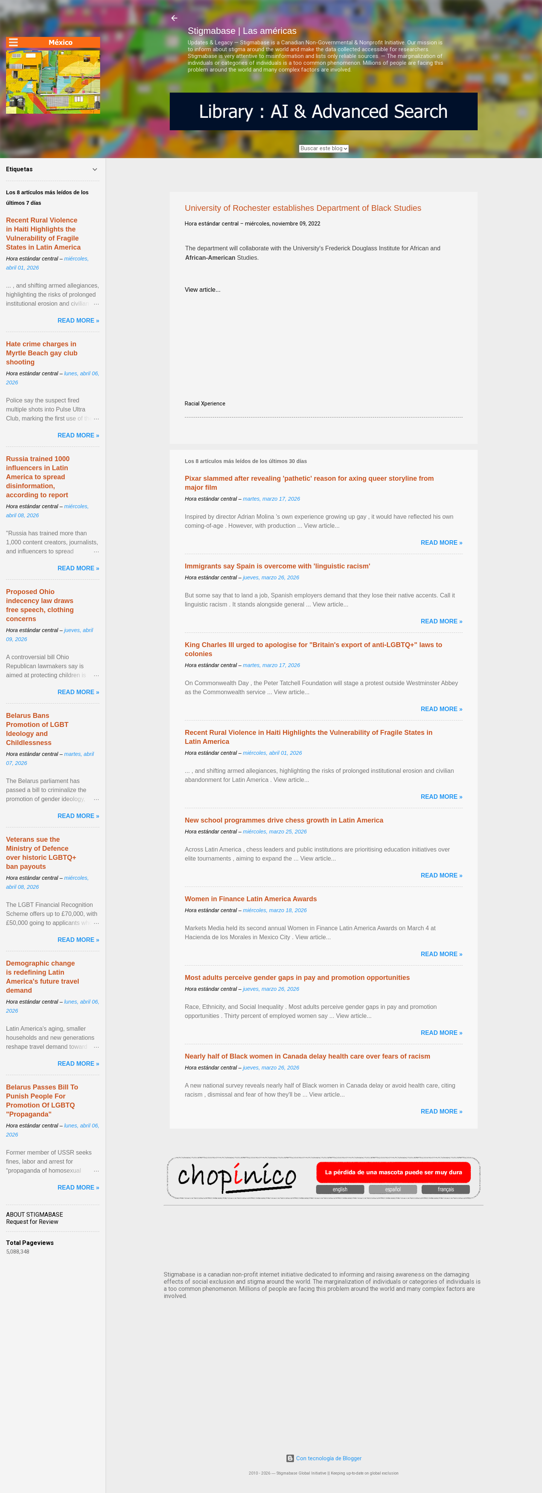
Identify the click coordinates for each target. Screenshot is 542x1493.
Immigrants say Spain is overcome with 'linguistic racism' (277, 566)
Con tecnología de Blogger (324, 1458)
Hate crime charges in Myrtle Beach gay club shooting (42, 353)
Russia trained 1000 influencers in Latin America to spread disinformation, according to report (38, 477)
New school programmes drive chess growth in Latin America (284, 820)
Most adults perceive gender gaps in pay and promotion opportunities (297, 977)
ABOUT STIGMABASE (34, 1214)
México (324, 1236)
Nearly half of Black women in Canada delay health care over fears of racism (307, 1056)
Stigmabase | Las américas (242, 31)
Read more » (442, 542)
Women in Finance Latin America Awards (251, 899)
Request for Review (32, 1221)
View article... (203, 289)
